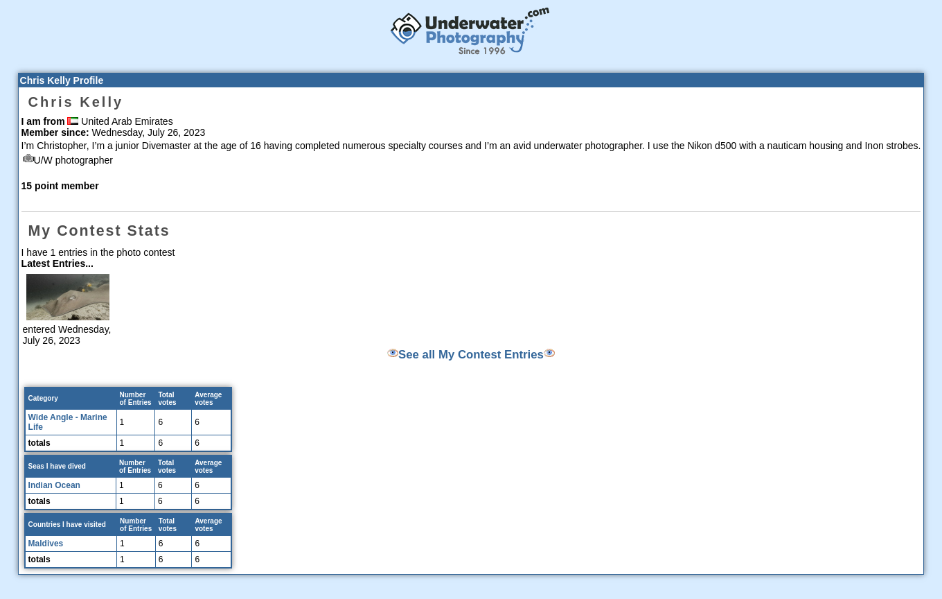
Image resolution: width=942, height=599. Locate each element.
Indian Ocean (54, 485)
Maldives (46, 543)
